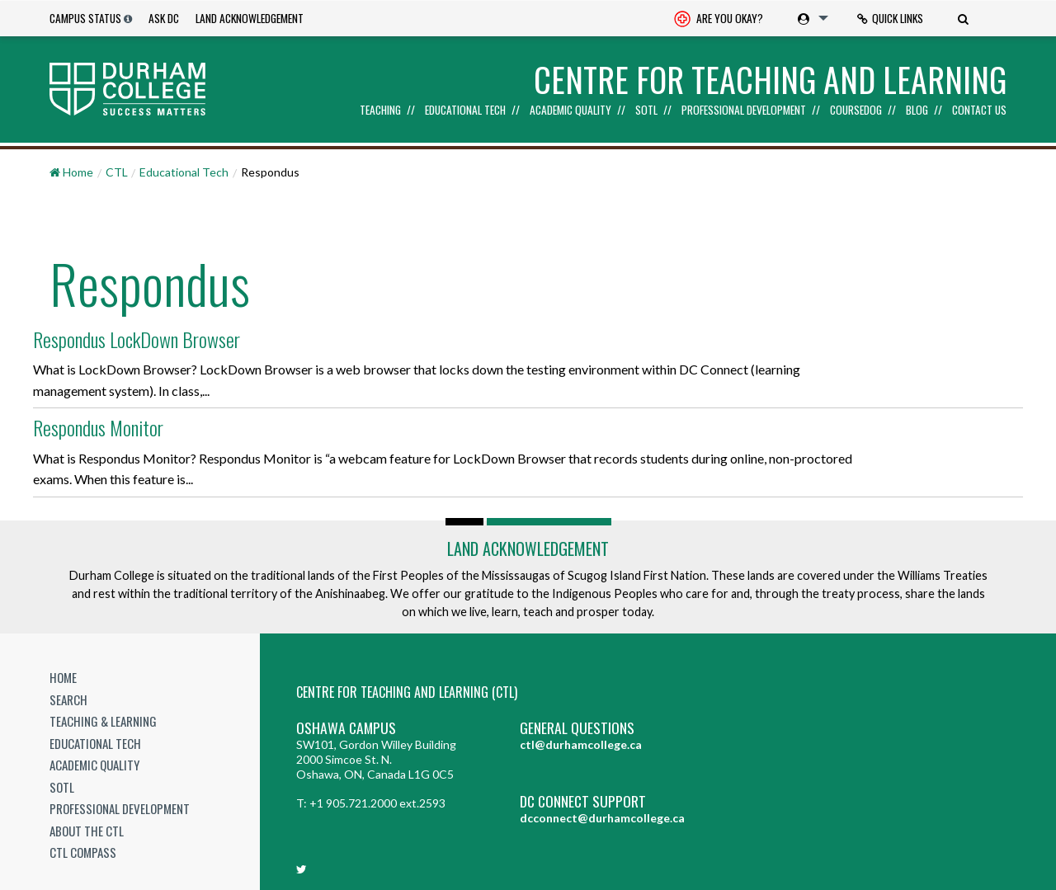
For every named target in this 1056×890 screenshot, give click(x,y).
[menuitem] (718, 18)
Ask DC (163, 18)
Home (63, 675)
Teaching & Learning (103, 718)
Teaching (380, 110)
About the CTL (87, 827)
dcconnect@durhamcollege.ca (602, 815)
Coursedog (856, 110)
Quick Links (890, 18)
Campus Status (85, 18)
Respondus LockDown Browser (140, 337)
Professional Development (743, 110)
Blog (917, 110)
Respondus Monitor (101, 424)
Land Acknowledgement (250, 18)
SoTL (646, 110)
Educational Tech (465, 110)
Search (68, 696)
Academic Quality (570, 110)
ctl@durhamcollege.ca (581, 742)
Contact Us (979, 110)
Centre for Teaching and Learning (770, 79)
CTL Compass (83, 850)
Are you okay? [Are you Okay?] (718, 20)
